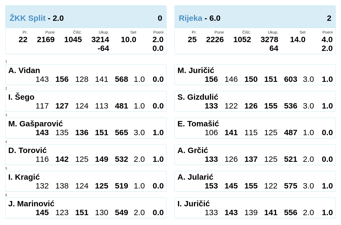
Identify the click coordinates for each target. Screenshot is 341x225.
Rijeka (190, 18)
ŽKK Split (28, 18)
